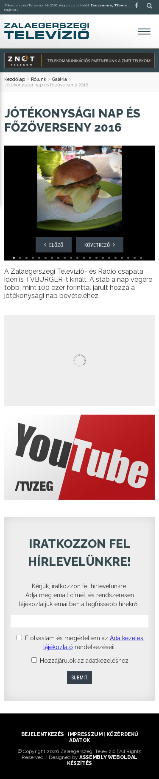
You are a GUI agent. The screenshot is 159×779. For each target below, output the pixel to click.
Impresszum (85, 734)
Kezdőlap (14, 79)
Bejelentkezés (42, 734)
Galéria (59, 79)
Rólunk (38, 79)
